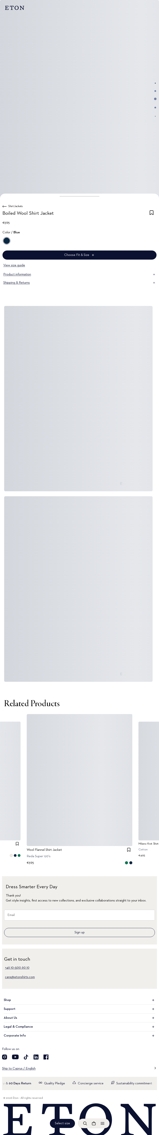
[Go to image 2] (155, 91)
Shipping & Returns (79, 282)
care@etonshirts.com (20, 977)
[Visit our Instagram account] (4, 1057)
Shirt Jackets (15, 206)
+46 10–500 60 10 (17, 967)
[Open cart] (94, 1123)
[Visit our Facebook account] (45, 1057)
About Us (79, 1018)
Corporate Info (79, 1036)
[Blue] (6, 240)
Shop (79, 1000)
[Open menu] (102, 1123)
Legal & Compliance (79, 1027)
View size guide (14, 265)
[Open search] (85, 1123)
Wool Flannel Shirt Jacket (44, 850)
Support (79, 1009)
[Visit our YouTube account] (15, 1057)
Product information (79, 274)
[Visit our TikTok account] (26, 1057)
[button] (79, 196)
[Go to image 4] (155, 107)
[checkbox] (151, 214)
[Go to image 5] (155, 116)
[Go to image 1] (155, 83)
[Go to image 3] (155, 99)
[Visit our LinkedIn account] (36, 1057)
